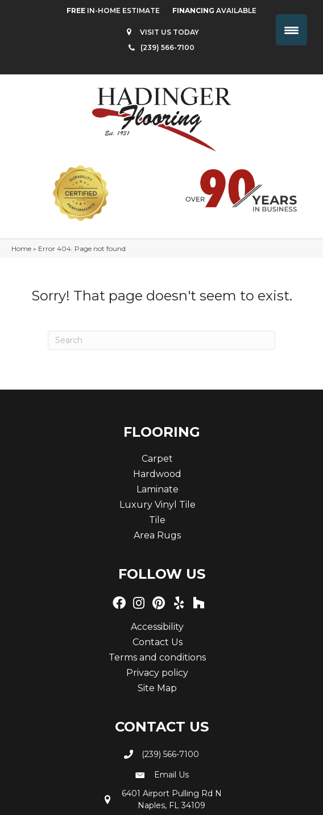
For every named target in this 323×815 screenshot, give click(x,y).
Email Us (171, 775)
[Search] (161, 340)
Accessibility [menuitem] (157, 626)
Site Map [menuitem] (157, 688)
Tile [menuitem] (157, 520)
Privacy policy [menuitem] (157, 672)
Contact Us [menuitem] (157, 642)
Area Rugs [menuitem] (157, 535)
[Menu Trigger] (291, 29)
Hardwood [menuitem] (157, 474)
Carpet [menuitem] (157, 458)
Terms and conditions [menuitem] (157, 657)
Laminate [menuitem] (157, 489)
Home (21, 248)
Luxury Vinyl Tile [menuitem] (157, 504)
